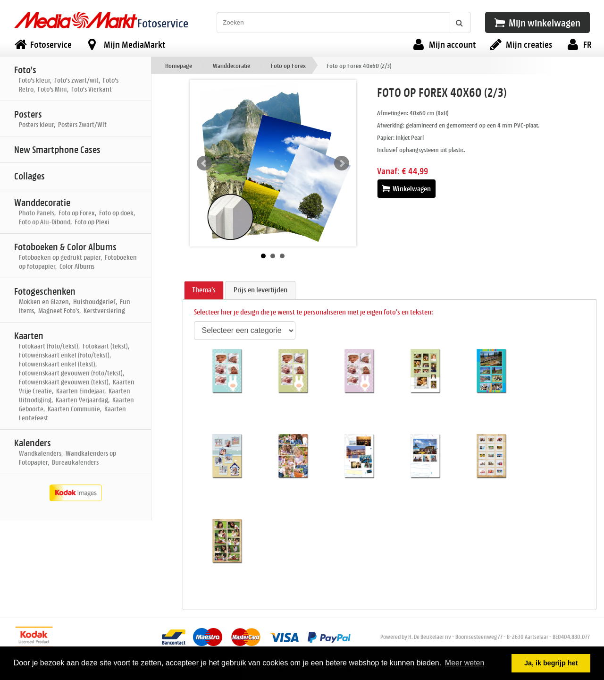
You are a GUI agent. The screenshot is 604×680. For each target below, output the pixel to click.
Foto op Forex (288, 65)
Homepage (178, 65)
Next (341, 163)
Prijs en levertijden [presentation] (260, 289)
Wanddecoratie (231, 65)
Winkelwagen (406, 188)
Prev (204, 163)
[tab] (204, 290)
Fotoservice (162, 23)
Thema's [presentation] (204, 289)
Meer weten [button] (465, 663)
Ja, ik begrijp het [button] (551, 663)
